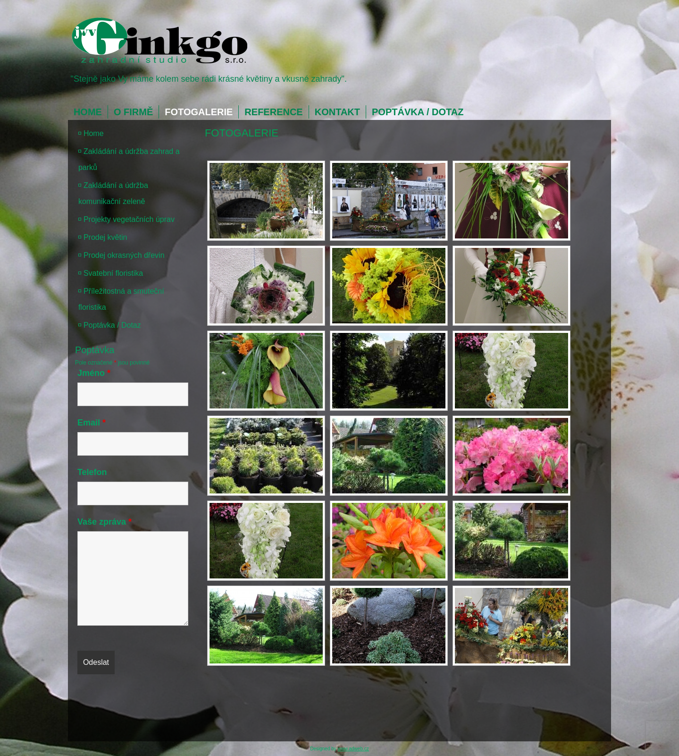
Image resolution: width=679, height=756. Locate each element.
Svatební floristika (113, 273)
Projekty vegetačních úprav (129, 219)
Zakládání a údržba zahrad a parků (129, 159)
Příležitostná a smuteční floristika (121, 299)
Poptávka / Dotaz (417, 112)
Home (88, 112)
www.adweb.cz (353, 748)
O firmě (133, 112)
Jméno (93, 373)
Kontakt (337, 112)
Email (91, 422)
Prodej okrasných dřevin (124, 255)
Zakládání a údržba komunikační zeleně (113, 193)
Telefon (92, 472)
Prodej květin (105, 237)
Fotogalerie (199, 112)
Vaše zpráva (104, 522)
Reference (273, 112)
